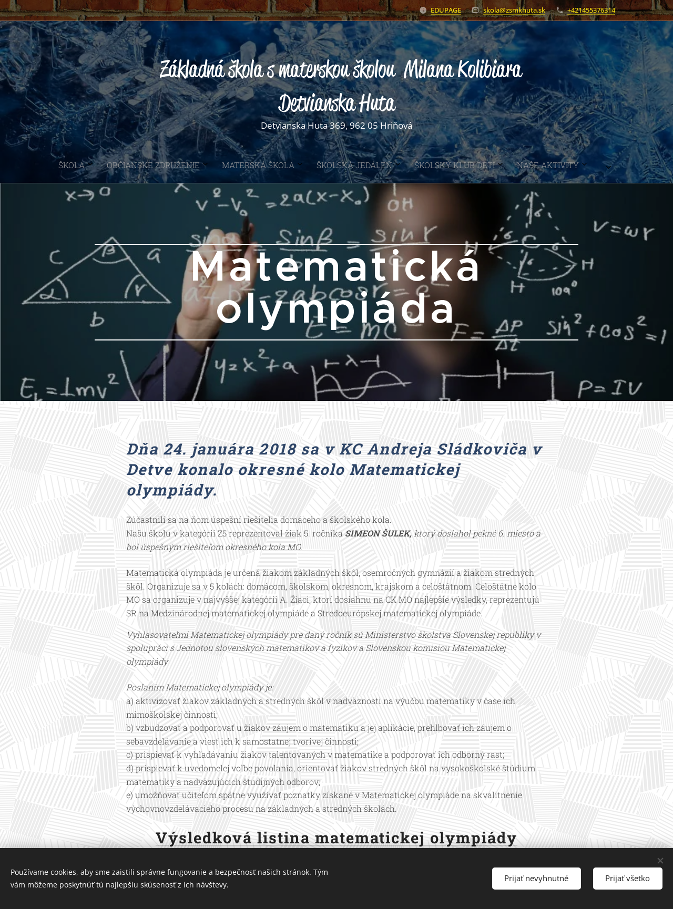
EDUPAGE (446, 10)
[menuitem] (260, 165)
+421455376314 (591, 10)
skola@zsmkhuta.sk (514, 10)
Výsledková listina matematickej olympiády (336, 838)
